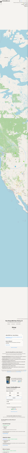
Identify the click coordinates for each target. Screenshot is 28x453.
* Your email (8, 403)
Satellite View (25, 6)
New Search (26, 4)
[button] (15, 166)
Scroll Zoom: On (25, 5)
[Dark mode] (22, 1)
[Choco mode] (23, 1)
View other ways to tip (14, 411)
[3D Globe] (19, 1)
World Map (22, 4)
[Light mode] (25, 1)
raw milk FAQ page (18, 371)
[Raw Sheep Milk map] (14, 160)
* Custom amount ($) (9, 399)
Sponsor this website (14, 347)
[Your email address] (14, 405)
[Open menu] (26, 1)
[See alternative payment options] (15, 409)
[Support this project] (21, 1)
